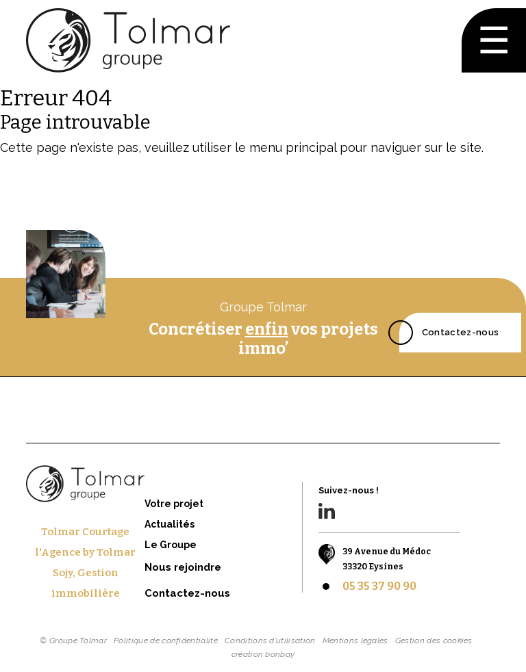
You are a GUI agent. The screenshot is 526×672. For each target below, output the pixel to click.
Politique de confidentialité (166, 640)
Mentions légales (355, 640)
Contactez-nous (460, 330)
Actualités (170, 524)
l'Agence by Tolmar (85, 552)
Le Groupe (171, 544)
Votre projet (174, 503)
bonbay (280, 654)
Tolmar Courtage (85, 532)
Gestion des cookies (434, 640)
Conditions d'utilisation (270, 640)
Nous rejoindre (183, 567)
